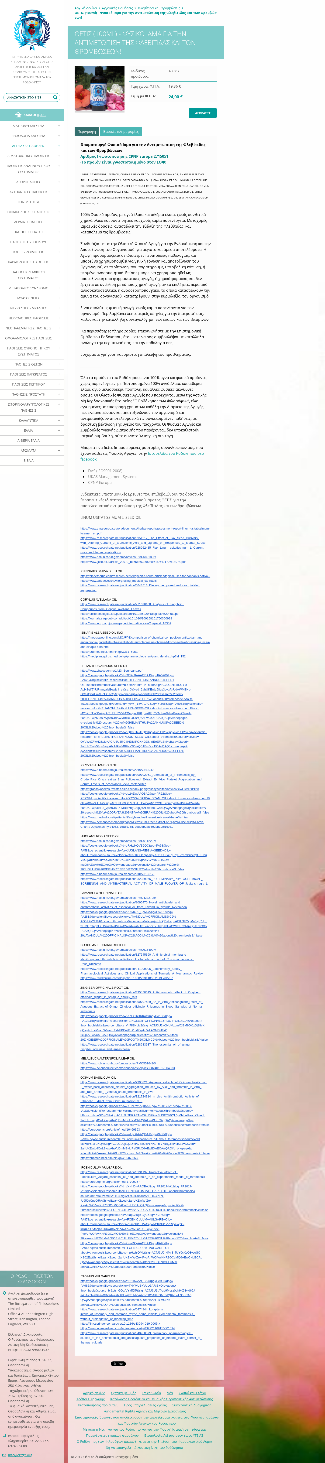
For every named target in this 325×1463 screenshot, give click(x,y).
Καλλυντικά (28, 420)
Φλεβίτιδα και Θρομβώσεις (159, 8)
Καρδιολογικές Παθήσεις (28, 262)
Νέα (170, 1393)
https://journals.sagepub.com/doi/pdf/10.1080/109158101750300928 (126, 618)
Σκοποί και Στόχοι (192, 1393)
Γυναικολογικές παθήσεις (28, 212)
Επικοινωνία (151, 1393)
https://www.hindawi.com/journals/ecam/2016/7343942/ (117, 770)
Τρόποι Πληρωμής (90, 1399)
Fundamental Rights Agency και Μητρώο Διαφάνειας (145, 1411)
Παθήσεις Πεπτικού (28, 384)
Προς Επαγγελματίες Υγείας (145, 1405)
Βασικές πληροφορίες (121, 131)
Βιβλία (29, 460)
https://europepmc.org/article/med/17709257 (110, 1181)
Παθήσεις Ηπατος (28, 232)
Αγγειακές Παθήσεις (28, 146)
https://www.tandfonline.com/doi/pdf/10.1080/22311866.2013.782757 (126, 978)
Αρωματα (28, 450)
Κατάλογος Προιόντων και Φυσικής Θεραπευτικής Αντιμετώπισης (161, 1399)
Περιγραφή (87, 131)
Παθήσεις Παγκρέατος (28, 374)
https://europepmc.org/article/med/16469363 (110, 1129)
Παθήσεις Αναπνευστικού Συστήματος (28, 169)
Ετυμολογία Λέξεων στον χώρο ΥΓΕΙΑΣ (173, 1435)
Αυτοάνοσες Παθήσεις (29, 192)
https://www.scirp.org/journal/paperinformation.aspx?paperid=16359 (125, 623)
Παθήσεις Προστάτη (28, 394)
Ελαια (28, 430)
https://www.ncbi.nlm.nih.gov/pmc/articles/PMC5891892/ (118, 557)
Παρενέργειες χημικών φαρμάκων (112, 1435)
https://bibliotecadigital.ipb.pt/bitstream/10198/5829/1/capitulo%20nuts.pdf (129, 613)
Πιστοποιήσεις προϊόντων (98, 1405)
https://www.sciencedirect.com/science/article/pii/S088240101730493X (127, 1068)
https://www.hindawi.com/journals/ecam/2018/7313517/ (117, 874)
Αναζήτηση (56, 97)
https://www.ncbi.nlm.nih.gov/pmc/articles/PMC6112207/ (118, 841)
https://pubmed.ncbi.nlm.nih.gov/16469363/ (109, 1158)
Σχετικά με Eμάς (123, 1393)
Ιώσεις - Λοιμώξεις (28, 252)
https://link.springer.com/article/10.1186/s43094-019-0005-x (120, 1323)
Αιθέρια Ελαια (28, 440)
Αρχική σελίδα (86, 8)
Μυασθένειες (28, 298)
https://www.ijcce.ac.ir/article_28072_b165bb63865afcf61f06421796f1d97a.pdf (133, 562)
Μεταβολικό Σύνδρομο (28, 288)
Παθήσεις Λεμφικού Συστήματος (28, 275)
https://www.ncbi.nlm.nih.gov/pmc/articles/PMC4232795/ (118, 897)
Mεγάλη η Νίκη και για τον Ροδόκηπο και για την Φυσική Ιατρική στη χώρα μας (145, 1429)
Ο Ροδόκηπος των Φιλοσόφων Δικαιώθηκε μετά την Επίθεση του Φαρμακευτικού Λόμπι (144, 1441)
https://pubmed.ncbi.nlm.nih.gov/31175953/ (109, 651)
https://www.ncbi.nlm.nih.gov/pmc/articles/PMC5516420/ (118, 1063)
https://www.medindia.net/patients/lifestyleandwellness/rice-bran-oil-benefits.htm (134, 817)
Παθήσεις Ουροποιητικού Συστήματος (28, 351)
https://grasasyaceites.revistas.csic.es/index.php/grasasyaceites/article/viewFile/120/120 (139, 789)
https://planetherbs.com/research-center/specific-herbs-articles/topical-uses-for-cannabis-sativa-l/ (145, 576)
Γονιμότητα (28, 202)
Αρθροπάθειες (28, 182)
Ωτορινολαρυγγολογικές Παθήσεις (28, 407)
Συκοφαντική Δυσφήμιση (191, 1405)
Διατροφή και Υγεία (28, 125)
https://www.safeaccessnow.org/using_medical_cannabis (118, 580)
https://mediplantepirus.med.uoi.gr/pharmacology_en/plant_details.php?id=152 (133, 656)
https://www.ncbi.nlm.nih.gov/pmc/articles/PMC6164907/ (118, 949)
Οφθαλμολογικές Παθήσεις (28, 338)
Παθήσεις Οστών (28, 364)
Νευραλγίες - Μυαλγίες (28, 308)
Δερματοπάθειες (28, 222)
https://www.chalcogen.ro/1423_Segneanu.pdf (111, 670)
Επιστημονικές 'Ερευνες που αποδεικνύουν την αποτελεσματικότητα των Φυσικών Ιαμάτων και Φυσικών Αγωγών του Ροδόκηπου (147, 1420)
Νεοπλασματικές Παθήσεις (28, 328)
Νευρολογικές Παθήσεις (28, 318)
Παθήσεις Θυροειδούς (28, 242)
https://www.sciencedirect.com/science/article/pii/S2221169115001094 (127, 1328)
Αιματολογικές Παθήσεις (28, 156)
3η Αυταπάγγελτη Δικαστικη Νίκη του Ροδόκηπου (144, 1447)
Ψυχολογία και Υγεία (28, 135)
